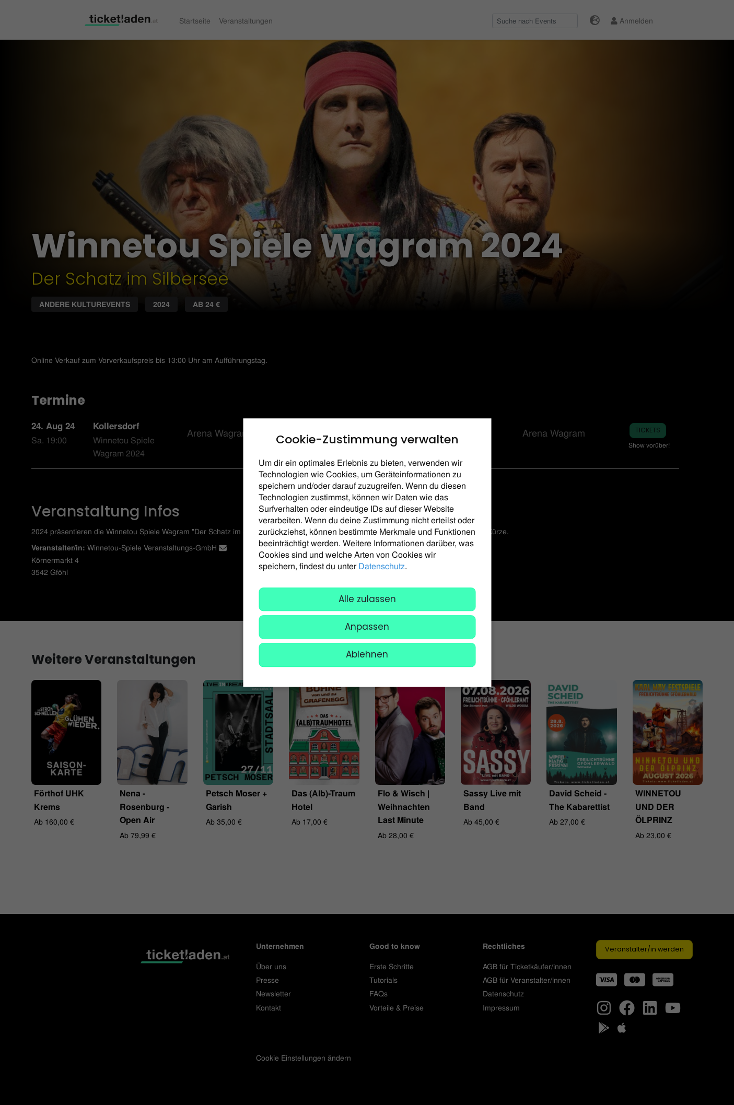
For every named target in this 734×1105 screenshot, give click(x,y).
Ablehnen (367, 655)
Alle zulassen (367, 599)
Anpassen (367, 626)
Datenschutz (381, 566)
